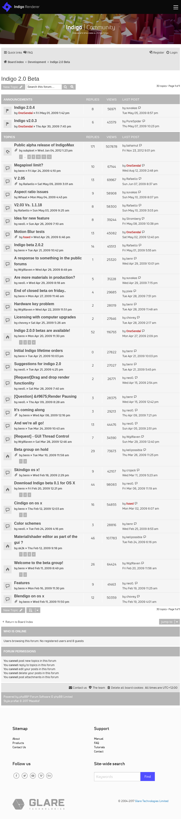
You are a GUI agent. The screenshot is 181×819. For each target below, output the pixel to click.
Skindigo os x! (27, 470)
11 (44, 156)
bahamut (132, 146)
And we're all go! (29, 423)
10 (38, 156)
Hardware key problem (34, 304)
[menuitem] (28, 52)
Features (22, 583)
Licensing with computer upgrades (45, 317)
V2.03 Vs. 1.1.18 (28, 205)
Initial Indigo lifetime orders (38, 351)
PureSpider (133, 121)
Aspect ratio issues (31, 192)
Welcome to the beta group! (38, 563)
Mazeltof (34, 701)
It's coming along (29, 410)
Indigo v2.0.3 (25, 121)
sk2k (21, 548)
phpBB (23, 697)
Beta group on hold (31, 449)
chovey (23, 323)
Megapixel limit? (28, 165)
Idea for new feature (31, 218)
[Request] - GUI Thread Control (41, 436)
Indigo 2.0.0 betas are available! (42, 331)
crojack (131, 470)
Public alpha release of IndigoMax (44, 145)
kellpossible (134, 450)
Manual (98, 739)
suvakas (131, 108)
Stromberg (133, 219)
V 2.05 (19, 178)
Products (18, 743)
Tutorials (99, 747)
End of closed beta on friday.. (40, 291)
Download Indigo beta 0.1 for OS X (44, 483)
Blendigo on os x (29, 596)
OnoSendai (25, 113)
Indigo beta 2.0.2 (28, 245)
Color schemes (27, 523)
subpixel (28, 150)
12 (49, 156)
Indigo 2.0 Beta (20, 79)
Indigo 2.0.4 (24, 108)
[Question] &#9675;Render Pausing (45, 396)
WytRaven (25, 270)
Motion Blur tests (29, 232)
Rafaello (28, 184)
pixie (129, 291)
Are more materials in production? (44, 277)
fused (26, 237)
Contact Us (19, 747)
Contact (98, 751)
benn (21, 171)
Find (147, 776)
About (16, 739)
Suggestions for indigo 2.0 (37, 364)
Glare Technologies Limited (152, 801)
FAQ (96, 743)
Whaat (22, 197)
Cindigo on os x (28, 503)
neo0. (22, 224)
